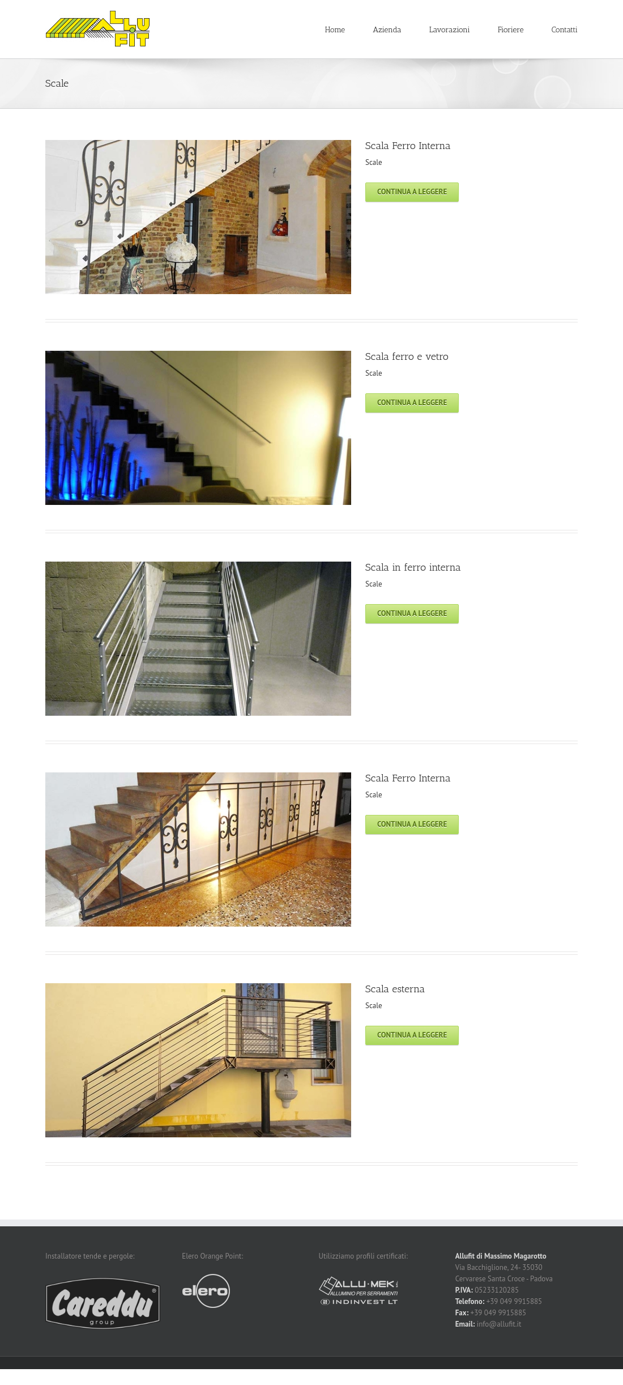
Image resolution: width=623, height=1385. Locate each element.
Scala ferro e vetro (407, 356)
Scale (373, 162)
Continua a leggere (412, 192)
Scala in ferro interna (413, 567)
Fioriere (511, 30)
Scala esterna (395, 989)
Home (335, 30)
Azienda (387, 30)
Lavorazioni (449, 30)
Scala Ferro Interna (408, 145)
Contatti (565, 30)
